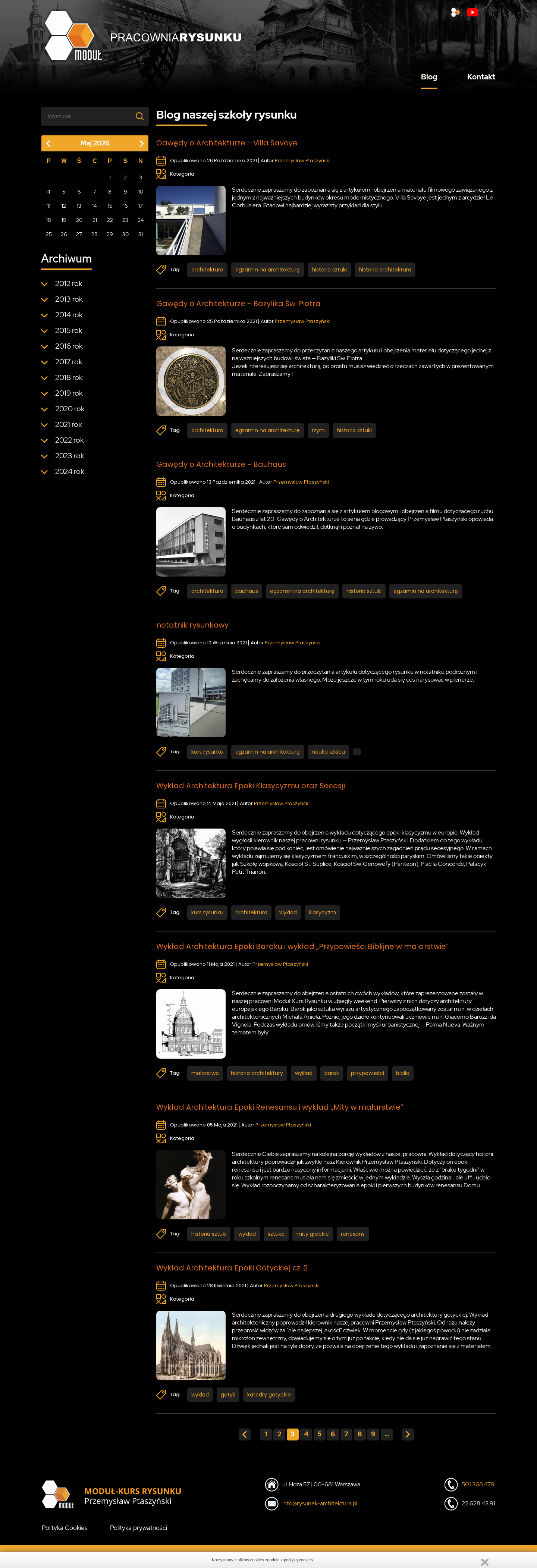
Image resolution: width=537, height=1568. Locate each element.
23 (125, 222)
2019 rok (69, 395)
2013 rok (69, 301)
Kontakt (481, 77)
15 (110, 207)
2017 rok (68, 363)
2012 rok (68, 285)
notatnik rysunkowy (192, 627)
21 (94, 222)
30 (125, 236)
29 (110, 236)
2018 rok (69, 379)
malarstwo (205, 1075)
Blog (429, 77)
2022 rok (69, 442)
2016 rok (69, 348)
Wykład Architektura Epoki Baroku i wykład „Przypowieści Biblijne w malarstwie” (303, 948)
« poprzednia (245, 1436)
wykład (288, 914)
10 (140, 193)
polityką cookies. (299, 1560)
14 (94, 207)
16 (125, 207)
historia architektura (385, 271)
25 (49, 236)
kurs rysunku (207, 753)
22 (110, 222)
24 (141, 222)
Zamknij (485, 1562)
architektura (207, 271)
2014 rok (69, 316)
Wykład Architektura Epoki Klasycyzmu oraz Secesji (251, 787)
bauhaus (246, 593)
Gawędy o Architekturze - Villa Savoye (227, 144)
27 (79, 236)
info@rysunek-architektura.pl (319, 1505)
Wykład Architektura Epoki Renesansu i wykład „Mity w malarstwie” (280, 1109)
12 (64, 207)
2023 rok (69, 457)
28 (94, 236)
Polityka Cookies (65, 1529)
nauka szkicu (328, 753)
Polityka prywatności (138, 1529)
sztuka (276, 1235)
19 (64, 222)
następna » (408, 1436)
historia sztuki (329, 271)
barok (331, 1075)
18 (48, 222)
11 (48, 207)
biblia (402, 1075)
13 (79, 207)
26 (64, 236)
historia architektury (257, 1075)
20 (79, 222)
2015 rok (68, 332)
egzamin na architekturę (267, 271)
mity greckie (312, 1235)
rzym (318, 432)
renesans (353, 1235)
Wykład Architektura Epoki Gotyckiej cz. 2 (232, 1269)
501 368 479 (478, 1486)
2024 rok (69, 473)
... (386, 1436)
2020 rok (70, 410)
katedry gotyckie (269, 1396)
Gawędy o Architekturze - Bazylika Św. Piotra (238, 305)
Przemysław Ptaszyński (302, 162)
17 (140, 207)
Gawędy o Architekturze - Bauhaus (221, 466)
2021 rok (68, 426)
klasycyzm (322, 914)
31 (140, 236)
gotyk (228, 1396)
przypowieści (367, 1075)
